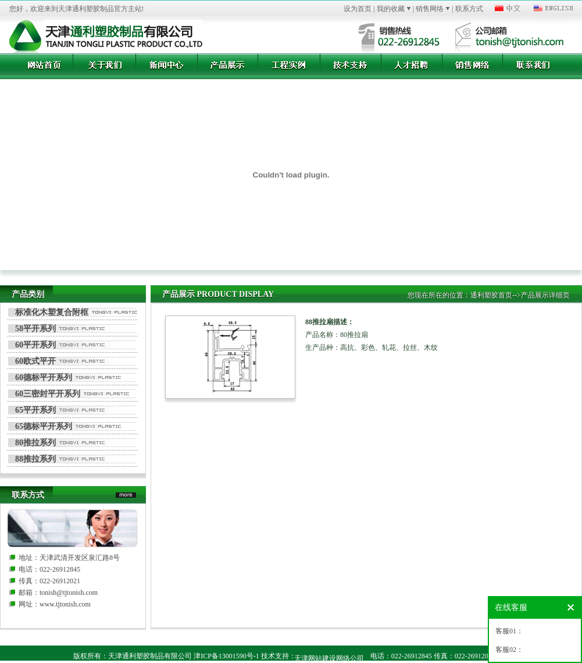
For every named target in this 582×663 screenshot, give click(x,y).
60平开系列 (35, 345)
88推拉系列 (35, 459)
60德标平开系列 (43, 377)
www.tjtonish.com (65, 604)
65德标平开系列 (43, 426)
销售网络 (430, 9)
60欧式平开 (35, 361)
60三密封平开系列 (47, 393)
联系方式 (469, 9)
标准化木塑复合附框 (51, 312)
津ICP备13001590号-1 (226, 656)
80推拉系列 (35, 442)
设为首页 (358, 9)
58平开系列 (35, 328)
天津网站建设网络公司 (329, 658)
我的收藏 (391, 9)
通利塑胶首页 (491, 295)
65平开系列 (35, 410)
